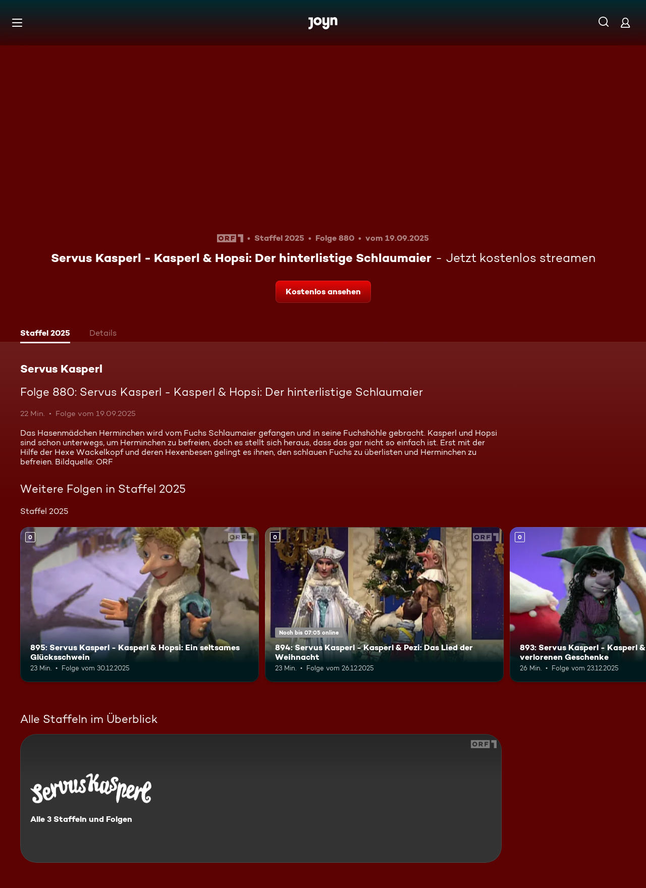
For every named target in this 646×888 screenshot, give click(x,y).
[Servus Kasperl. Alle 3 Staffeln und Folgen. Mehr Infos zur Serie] (261, 798)
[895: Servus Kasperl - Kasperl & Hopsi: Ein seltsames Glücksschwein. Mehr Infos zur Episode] (139, 604)
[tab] (45, 334)
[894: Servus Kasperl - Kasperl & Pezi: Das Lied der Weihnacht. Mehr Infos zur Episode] (384, 604)
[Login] (625, 22)
